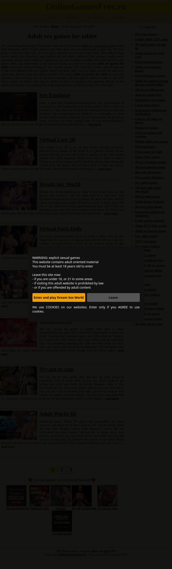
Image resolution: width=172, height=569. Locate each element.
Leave (113, 297)
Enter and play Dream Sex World (59, 297)
